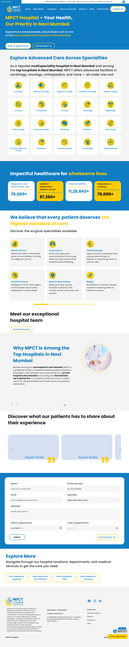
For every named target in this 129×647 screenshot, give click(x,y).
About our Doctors (68, 9)
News (92, 9)
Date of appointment (21, 523)
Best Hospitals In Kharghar (88, 577)
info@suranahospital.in (55, 613)
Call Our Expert (43, 46)
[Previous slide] (12, 404)
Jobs (88, 623)
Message (16, 506)
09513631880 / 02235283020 (57, 610)
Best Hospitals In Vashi (64, 577)
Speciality (72, 495)
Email (13, 495)
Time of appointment (78, 523)
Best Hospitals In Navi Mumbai (40, 577)
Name (14, 483)
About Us (83, 9)
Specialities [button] (38, 9)
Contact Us (91, 620)
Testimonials (103, 9)
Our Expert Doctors (21, 329)
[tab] (41, 304)
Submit (17, 537)
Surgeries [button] (51, 9)
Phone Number (75, 483)
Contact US (118, 9)
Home (28, 9)
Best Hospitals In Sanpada (16, 577)
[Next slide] (16, 404)
